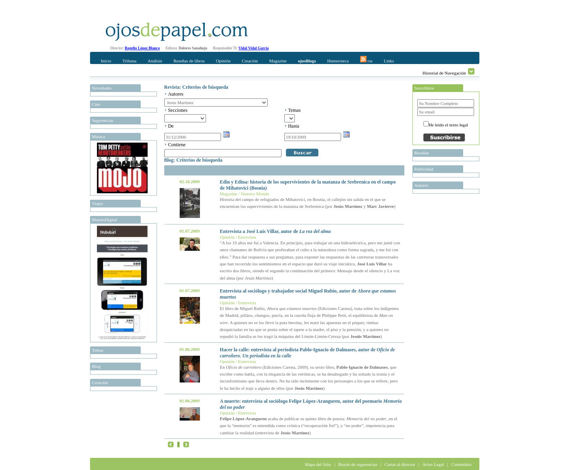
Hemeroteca (338, 60)
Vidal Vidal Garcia (253, 48)
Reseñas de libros (189, 60)
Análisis (155, 60)
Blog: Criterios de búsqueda (193, 160)
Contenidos (461, 464)
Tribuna (129, 60)
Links (389, 60)
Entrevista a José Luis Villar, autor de (275, 231)
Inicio (106, 60)
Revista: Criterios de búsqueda (196, 87)
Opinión (223, 60)
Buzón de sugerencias (357, 464)
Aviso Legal (433, 464)
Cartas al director (399, 464)
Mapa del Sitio (318, 464)
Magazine (277, 60)
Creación (250, 60)
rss (366, 59)
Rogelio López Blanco (142, 48)
